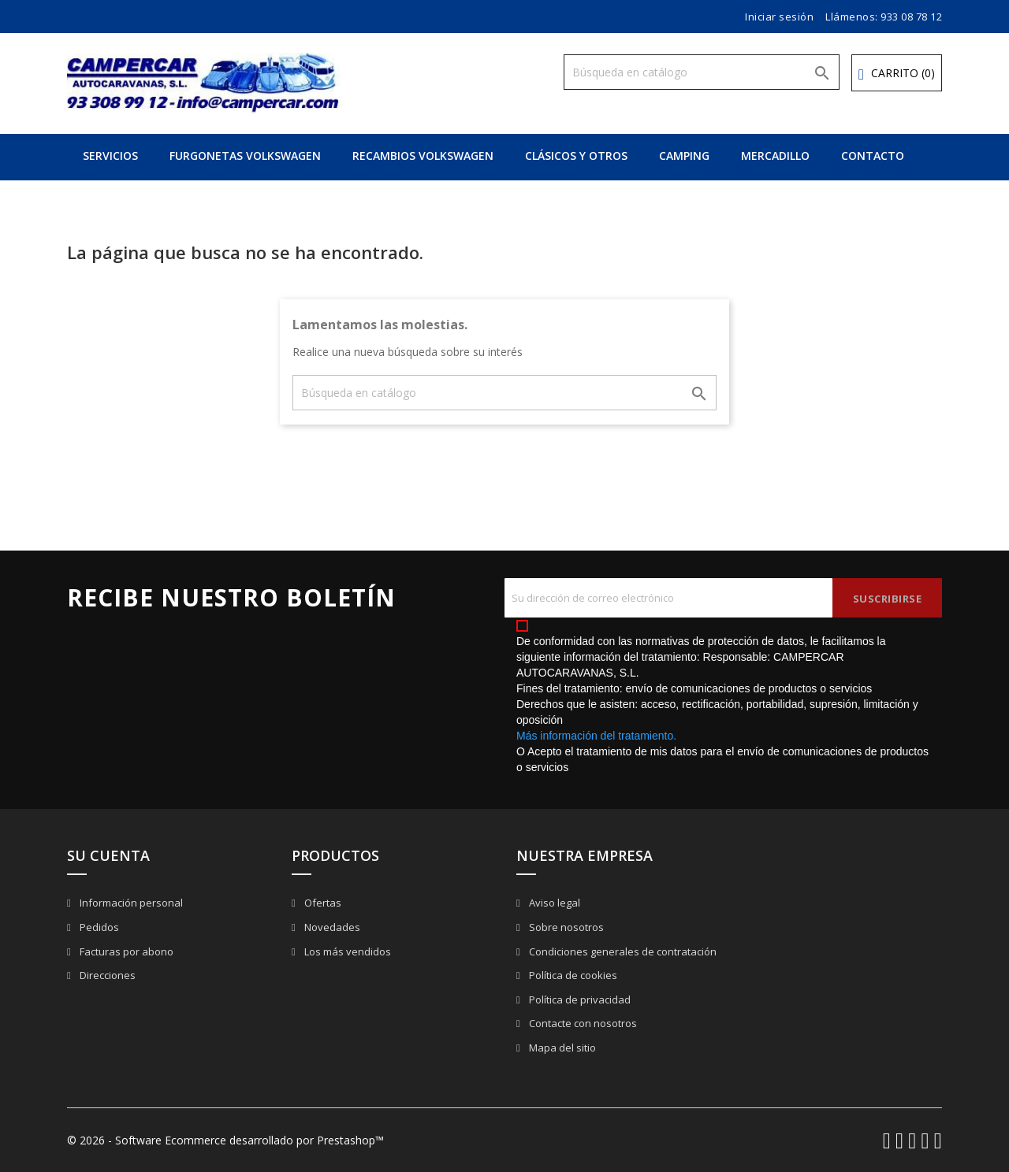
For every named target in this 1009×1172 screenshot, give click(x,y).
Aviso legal (553, 903)
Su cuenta (108, 855)
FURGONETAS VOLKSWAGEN (245, 155)
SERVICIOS (110, 155)
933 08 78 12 (911, 16)
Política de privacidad (579, 999)
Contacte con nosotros (582, 1023)
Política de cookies (572, 975)
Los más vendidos (346, 951)
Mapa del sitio (561, 1047)
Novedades (331, 927)
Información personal (130, 903)
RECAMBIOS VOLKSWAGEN (422, 155)
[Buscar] (702, 72)
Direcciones (106, 975)
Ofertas (321, 903)
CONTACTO (872, 155)
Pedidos (98, 927)
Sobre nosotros (565, 927)
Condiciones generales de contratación (622, 951)
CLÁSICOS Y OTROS (576, 155)
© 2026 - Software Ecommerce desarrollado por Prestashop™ (225, 1140)
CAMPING (684, 155)
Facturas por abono (125, 951)
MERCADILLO (775, 155)
